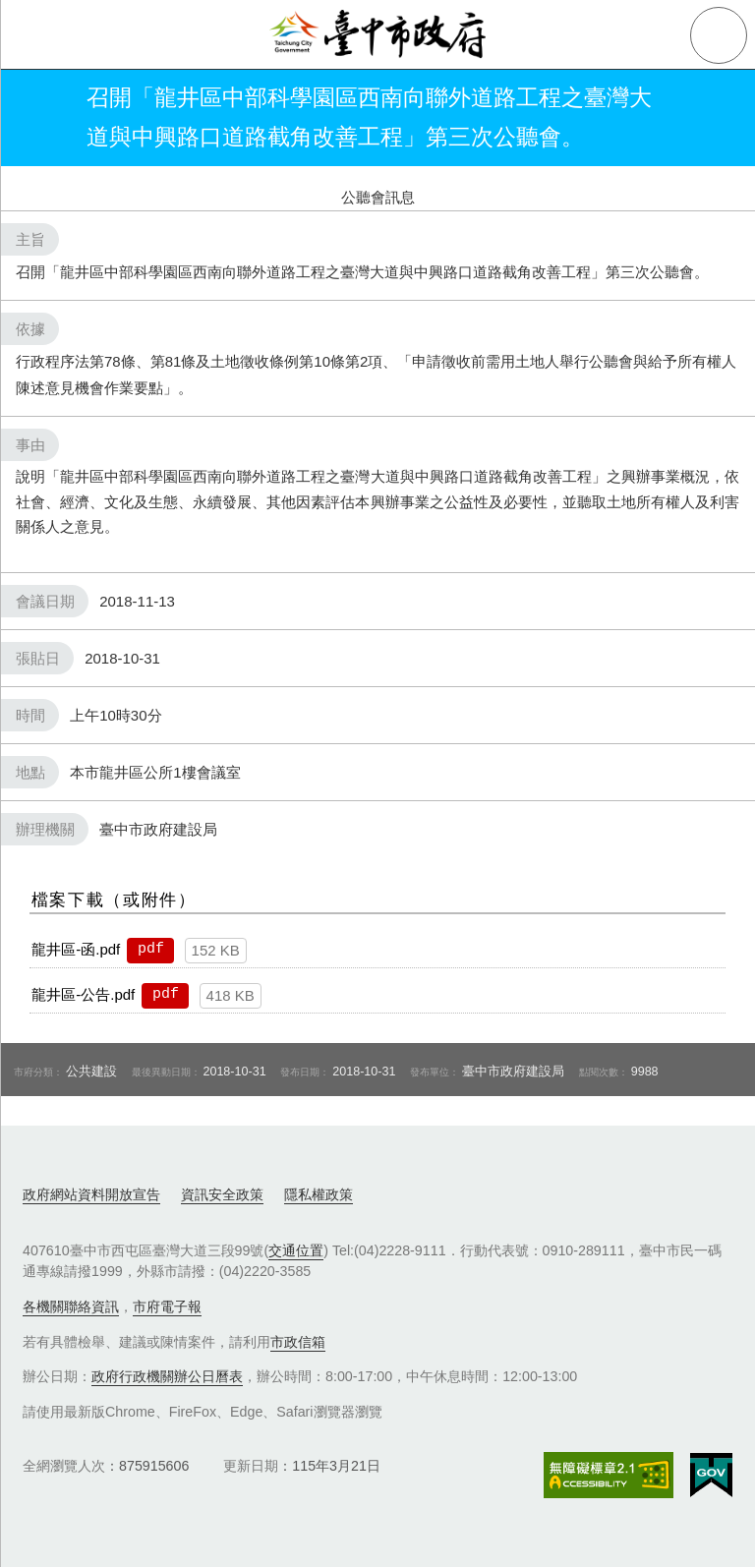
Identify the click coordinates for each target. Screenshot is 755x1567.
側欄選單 (35, 35)
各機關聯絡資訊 (71, 1306)
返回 (41, 118)
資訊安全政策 (222, 1194)
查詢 (718, 35)
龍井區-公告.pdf (83, 994)
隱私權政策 (318, 1194)
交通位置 (295, 1250)
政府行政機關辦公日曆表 (167, 1376)
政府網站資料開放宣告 (91, 1194)
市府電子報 (167, 1306)
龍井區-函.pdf (75, 949)
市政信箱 (297, 1342)
